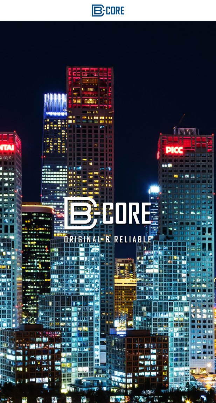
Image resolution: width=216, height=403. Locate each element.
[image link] (108, 10)
